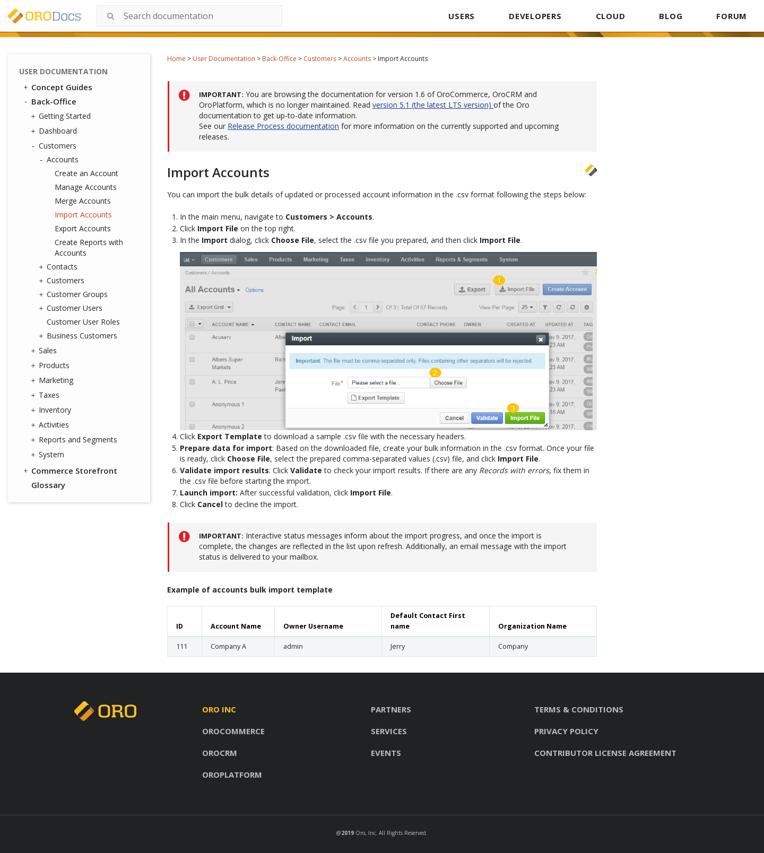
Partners (391, 709)
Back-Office (279, 58)
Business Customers (79, 335)
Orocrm (219, 752)
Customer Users (71, 308)
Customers (319, 58)
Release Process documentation (283, 126)
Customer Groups (74, 294)
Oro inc (219, 709)
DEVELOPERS (535, 16)
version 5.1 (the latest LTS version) (432, 105)
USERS (461, 16)
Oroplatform (232, 774)
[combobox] (189, 16)
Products (51, 365)
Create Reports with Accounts (89, 247)
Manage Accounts (86, 187)
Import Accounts (83, 215)
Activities (51, 425)
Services (389, 731)
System (48, 454)
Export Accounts (83, 228)
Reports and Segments (75, 439)
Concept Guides (57, 87)
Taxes (46, 395)
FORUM (731, 16)
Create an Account (86, 173)
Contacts (59, 267)
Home (176, 58)
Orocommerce (233, 731)
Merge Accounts (83, 201)
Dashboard (55, 131)
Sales (45, 350)
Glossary (48, 485)
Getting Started (62, 116)
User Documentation (224, 58)
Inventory (52, 410)
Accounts (357, 58)
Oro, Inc (365, 833)
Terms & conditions (578, 709)
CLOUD (611, 16)
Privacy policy (566, 731)
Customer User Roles (83, 322)
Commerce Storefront (69, 470)
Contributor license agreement (605, 752)
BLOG (670, 16)
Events (386, 752)
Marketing (53, 380)
